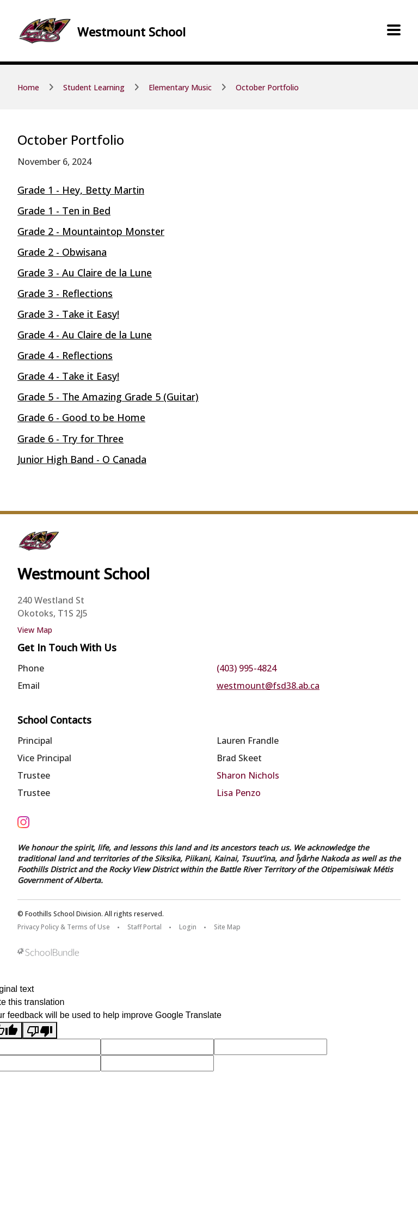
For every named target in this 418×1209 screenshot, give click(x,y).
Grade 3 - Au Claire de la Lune (84, 272)
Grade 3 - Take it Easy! (68, 313)
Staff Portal (144, 927)
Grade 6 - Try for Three (70, 438)
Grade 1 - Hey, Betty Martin (80, 189)
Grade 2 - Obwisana (62, 251)
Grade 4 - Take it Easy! (68, 376)
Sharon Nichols (248, 775)
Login (187, 927)
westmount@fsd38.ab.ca (268, 686)
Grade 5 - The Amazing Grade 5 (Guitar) (108, 396)
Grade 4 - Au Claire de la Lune (84, 334)
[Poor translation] (39, 1030)
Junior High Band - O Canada (81, 459)
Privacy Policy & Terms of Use (63, 927)
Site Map (227, 927)
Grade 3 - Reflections (65, 293)
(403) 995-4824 (246, 668)
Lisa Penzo (239, 793)
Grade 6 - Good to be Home (81, 417)
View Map (34, 630)
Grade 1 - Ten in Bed (63, 210)
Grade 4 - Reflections (65, 355)
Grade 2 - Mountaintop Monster (90, 231)
